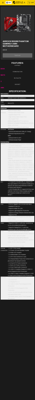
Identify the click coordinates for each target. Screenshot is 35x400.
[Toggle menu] (3, 2)
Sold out (17, 55)
